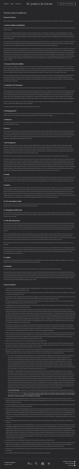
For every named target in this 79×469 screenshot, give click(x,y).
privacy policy (8, 464)
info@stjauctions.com (69, 461)
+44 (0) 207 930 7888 (69, 463)
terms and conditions (9, 462)
